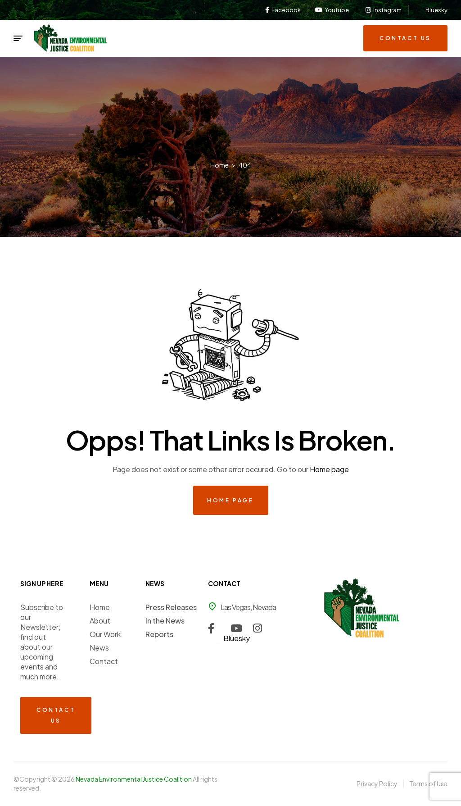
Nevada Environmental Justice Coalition (134, 779)
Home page (329, 469)
